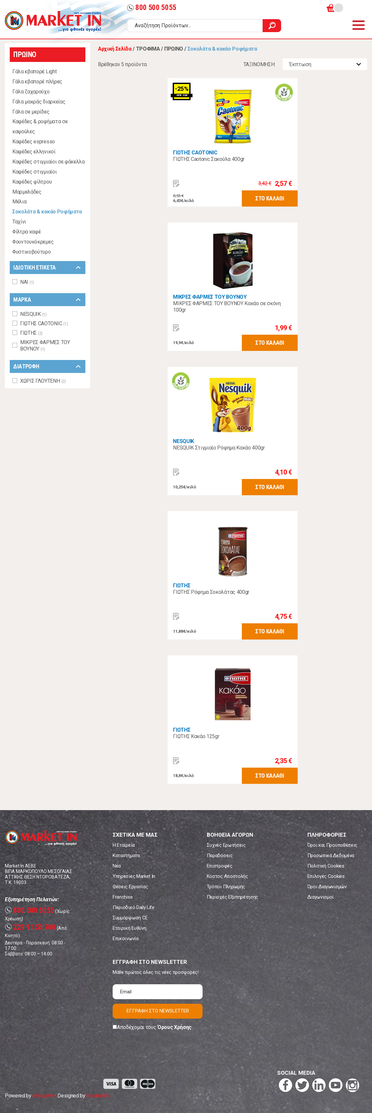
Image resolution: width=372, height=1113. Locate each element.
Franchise (122, 897)
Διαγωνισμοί (320, 897)
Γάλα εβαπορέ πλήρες (37, 81)
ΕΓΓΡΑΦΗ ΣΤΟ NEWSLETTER (158, 1011)
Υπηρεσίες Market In (134, 876)
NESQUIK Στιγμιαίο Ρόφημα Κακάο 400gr (219, 448)
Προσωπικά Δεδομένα (330, 855)
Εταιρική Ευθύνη (129, 928)
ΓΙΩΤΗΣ (181, 585)
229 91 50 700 (30, 927)
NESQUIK (183, 441)
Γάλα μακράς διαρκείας (38, 102)
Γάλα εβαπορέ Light (34, 71)
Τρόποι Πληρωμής (226, 887)
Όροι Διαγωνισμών (327, 887)
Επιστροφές (219, 866)
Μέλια (19, 201)
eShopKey (43, 1096)
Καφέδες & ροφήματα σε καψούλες (40, 126)
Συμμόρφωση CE (130, 918)
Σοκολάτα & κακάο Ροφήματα (47, 212)
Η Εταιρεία (124, 845)
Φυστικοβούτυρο (31, 252)
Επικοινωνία (125, 938)
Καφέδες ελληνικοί (34, 152)
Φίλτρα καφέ (26, 232)
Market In (53, 21)
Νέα (117, 866)
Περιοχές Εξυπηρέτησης (232, 897)
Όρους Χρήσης (174, 1027)
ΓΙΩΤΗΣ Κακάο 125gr (196, 736)
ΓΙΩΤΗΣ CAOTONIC (195, 153)
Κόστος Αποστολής (227, 876)
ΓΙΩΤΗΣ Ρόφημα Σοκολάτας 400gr (211, 592)
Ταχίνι (19, 222)
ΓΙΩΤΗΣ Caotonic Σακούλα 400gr (208, 159)
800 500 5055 (151, 7)
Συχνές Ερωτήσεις (226, 845)
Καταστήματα (126, 855)
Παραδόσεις (220, 855)
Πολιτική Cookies (325, 866)
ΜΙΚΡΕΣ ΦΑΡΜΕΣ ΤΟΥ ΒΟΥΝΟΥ (209, 297)
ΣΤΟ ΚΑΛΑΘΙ (269, 198)
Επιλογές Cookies (326, 876)
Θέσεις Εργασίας (130, 887)
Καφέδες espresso (33, 141)
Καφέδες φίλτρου (32, 182)
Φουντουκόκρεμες (33, 242)
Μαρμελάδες (27, 192)
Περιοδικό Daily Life (134, 907)
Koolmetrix (98, 1096)
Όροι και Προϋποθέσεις (332, 845)
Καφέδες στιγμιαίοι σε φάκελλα (48, 162)
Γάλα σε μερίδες (30, 112)
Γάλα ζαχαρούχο (31, 92)
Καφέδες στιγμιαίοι (34, 172)
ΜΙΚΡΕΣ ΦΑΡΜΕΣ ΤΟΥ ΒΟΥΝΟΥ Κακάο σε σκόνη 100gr (227, 306)
